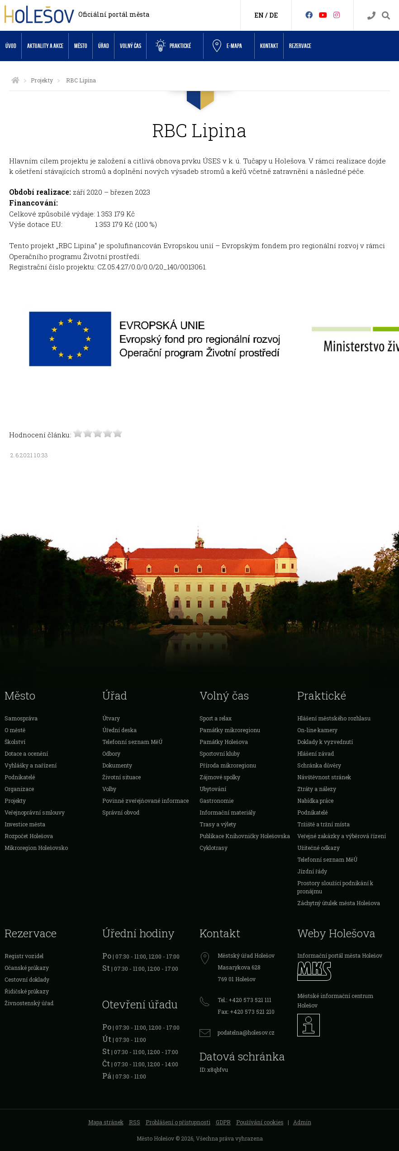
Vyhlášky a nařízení (31, 765)
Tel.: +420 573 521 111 (244, 999)
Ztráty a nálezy (316, 788)
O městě (15, 730)
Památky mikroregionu (230, 730)
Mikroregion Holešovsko (36, 847)
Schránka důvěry (319, 765)
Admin (302, 1122)
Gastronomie (216, 800)
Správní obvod (120, 812)
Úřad (103, 46)
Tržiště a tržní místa (323, 824)
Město (80, 46)
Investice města (25, 824)
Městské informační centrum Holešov (335, 1000)
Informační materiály (228, 812)
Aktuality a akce (45, 46)
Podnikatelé (20, 777)
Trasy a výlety (218, 824)
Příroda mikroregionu (228, 765)
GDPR (223, 1122)
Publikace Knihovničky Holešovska (245, 835)
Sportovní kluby (220, 753)
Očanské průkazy (27, 967)
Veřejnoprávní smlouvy (35, 812)
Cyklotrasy (214, 847)
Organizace (19, 788)
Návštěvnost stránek (324, 777)
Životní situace (121, 777)
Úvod (10, 46)
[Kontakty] (371, 15)
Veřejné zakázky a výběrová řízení (341, 835)
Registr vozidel (24, 955)
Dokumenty (117, 765)
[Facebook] (309, 14)
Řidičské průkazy (27, 991)
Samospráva (21, 718)
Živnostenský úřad (29, 1003)
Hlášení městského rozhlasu (333, 718)
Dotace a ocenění (26, 753)
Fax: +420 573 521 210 (246, 1011)
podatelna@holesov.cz (246, 1032)
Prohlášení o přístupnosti (178, 1122)
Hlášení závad (315, 753)
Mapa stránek (106, 1122)
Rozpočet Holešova (29, 835)
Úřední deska (119, 730)
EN (259, 15)
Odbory (111, 753)
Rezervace (300, 46)
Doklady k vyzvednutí (325, 741)
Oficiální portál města (113, 14)
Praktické (173, 46)
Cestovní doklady (27, 979)
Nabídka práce (315, 800)
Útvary (111, 718)
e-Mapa (227, 46)
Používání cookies (260, 1122)
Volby (109, 788)
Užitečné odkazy (318, 847)
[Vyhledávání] (386, 15)
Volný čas (130, 46)
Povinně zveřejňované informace (145, 800)
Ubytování (213, 788)
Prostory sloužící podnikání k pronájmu (335, 887)
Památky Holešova (224, 741)
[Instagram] (336, 14)
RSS (134, 1122)
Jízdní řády (312, 871)
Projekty (42, 80)
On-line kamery (317, 730)
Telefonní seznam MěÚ (132, 741)
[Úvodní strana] (15, 80)
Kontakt (269, 46)
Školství (15, 741)
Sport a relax (216, 718)
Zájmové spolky (220, 777)
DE (273, 15)
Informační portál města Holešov (339, 955)
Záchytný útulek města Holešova (338, 902)
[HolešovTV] (323, 14)
